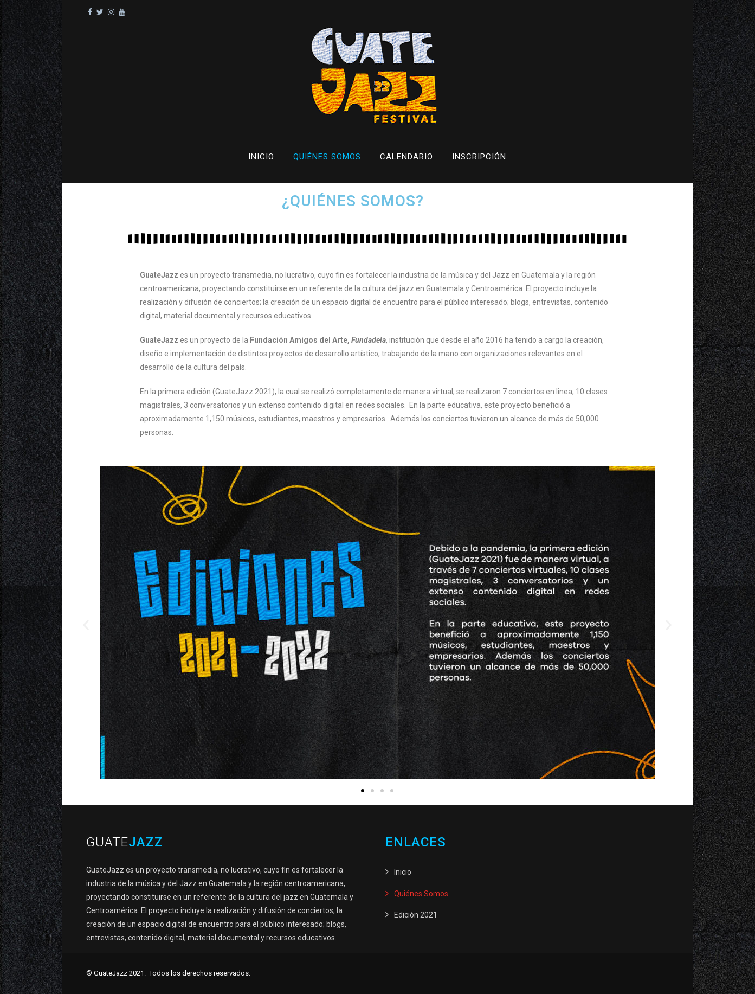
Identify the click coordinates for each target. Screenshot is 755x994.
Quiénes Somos (327, 157)
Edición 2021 (415, 914)
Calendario (406, 157)
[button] (86, 624)
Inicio (261, 157)
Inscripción (479, 157)
